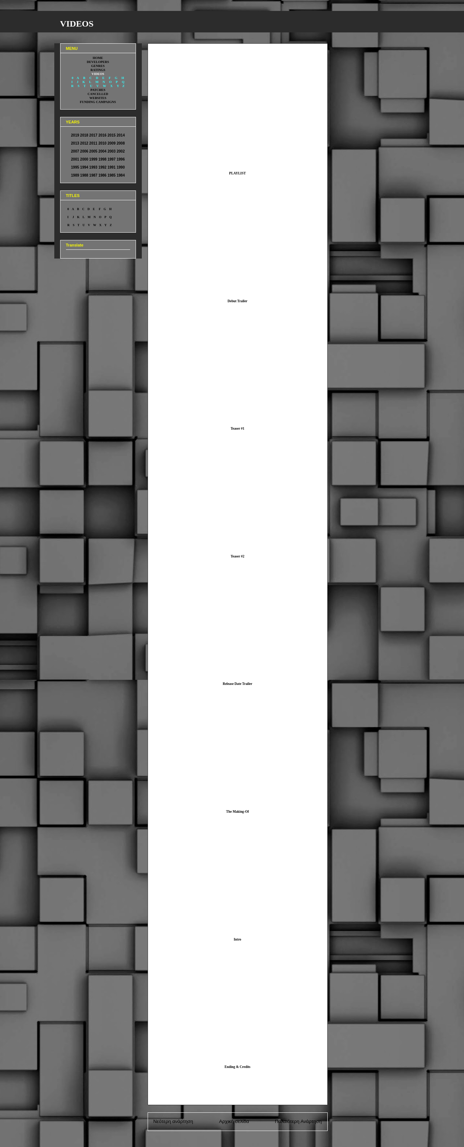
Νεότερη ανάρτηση (173, 1121)
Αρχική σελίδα (234, 1121)
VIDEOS (77, 23)
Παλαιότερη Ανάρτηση (298, 1121)
